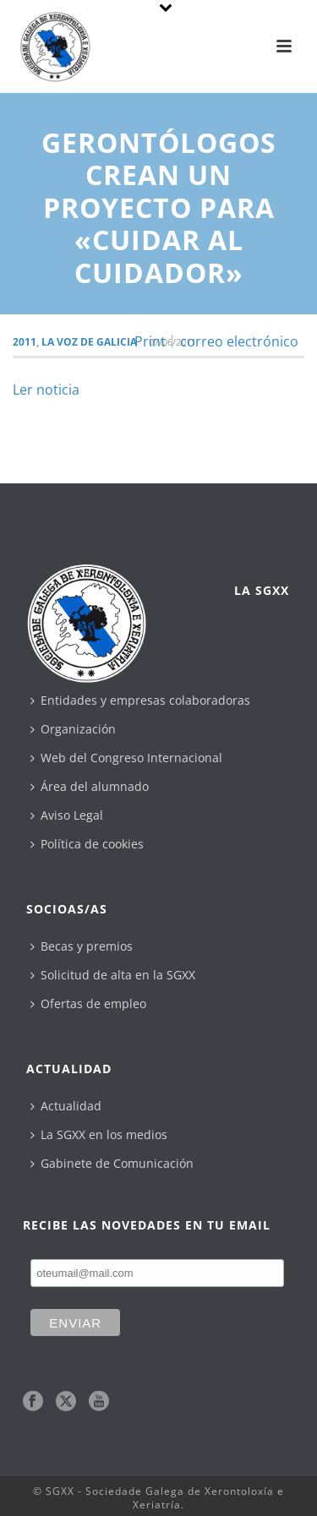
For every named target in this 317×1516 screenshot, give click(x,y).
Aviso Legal (66, 815)
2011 (24, 342)
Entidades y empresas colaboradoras (140, 700)
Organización (73, 729)
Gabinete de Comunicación (112, 1163)
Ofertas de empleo (88, 1003)
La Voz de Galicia (89, 342)
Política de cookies (87, 844)
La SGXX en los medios (98, 1134)
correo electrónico (239, 341)
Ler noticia (46, 389)
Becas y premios (81, 946)
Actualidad (65, 1106)
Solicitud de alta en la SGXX (112, 975)
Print (150, 341)
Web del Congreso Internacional (126, 758)
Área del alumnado (89, 786)
